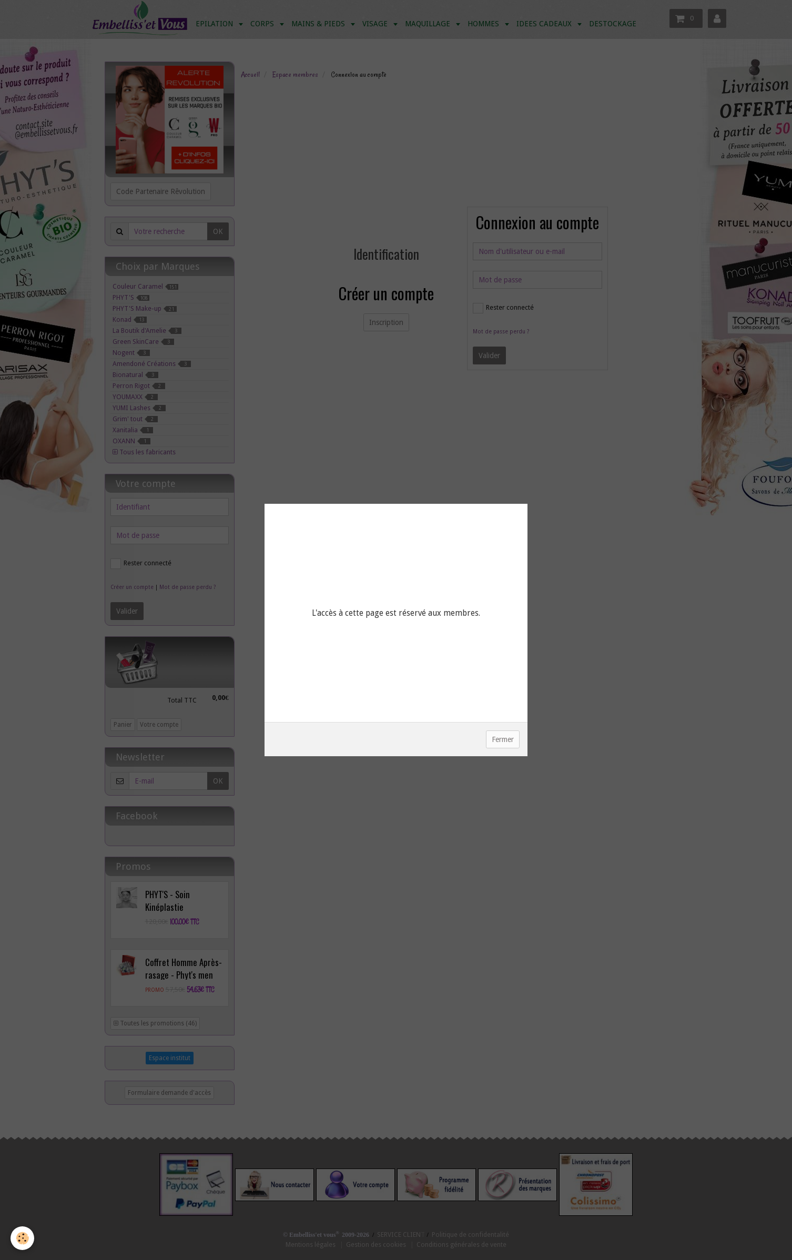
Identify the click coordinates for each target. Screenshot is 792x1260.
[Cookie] (22, 1238)
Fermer (503, 739)
